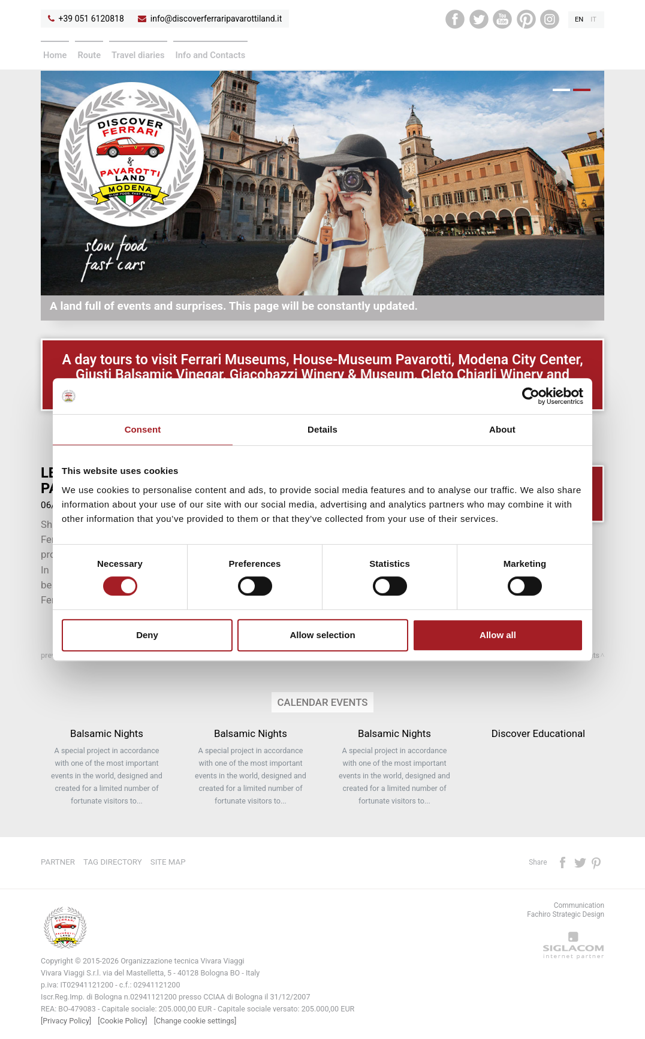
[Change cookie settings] (195, 1020)
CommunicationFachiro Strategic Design (565, 910)
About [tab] (502, 429)
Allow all (498, 635)
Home (55, 55)
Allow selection (322, 635)
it (593, 19)
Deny (147, 635)
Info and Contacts (211, 55)
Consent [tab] (143, 429)
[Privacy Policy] (66, 1020)
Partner (58, 861)
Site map (168, 861)
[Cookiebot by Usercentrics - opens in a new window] (530, 396)
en (579, 19)
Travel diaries (138, 55)
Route (89, 55)
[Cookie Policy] (122, 1020)
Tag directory (112, 861)
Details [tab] (322, 429)
